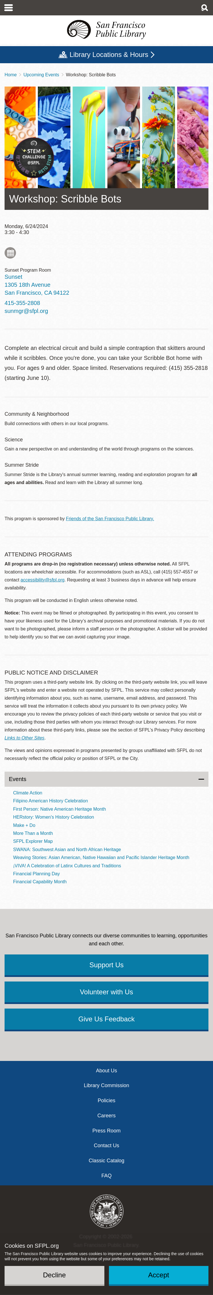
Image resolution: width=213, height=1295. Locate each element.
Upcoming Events (41, 74)
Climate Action (27, 792)
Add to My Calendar (10, 253)
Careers (106, 1115)
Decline (54, 1275)
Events (17, 779)
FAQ (106, 1176)
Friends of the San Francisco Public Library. (110, 518)
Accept (158, 1275)
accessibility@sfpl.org (42, 579)
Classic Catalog (106, 1160)
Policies (106, 1100)
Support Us (106, 965)
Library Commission (106, 1085)
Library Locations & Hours (109, 54)
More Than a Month (33, 833)
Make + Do (24, 825)
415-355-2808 (22, 303)
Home (11, 74)
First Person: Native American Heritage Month (59, 809)
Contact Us (106, 1145)
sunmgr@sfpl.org (26, 311)
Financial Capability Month (40, 881)
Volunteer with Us (106, 992)
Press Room (106, 1131)
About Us (106, 1070)
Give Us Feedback (106, 1019)
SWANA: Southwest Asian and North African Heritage (67, 849)
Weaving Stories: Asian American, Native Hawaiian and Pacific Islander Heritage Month (101, 857)
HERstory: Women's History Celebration (53, 817)
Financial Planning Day (36, 873)
